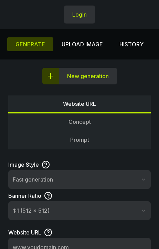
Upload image (82, 44)
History (131, 44)
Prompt (79, 139)
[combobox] (79, 179)
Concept (79, 121)
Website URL (79, 103)
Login (79, 14)
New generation (88, 76)
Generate (30, 44)
